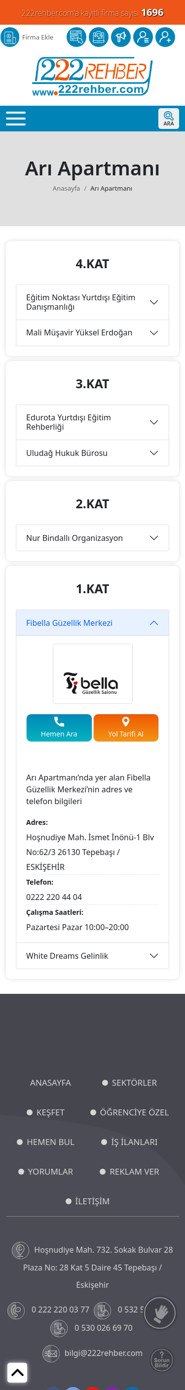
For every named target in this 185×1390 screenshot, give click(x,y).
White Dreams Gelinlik (67, 955)
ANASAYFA (50, 1082)
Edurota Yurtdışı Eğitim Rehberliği (68, 422)
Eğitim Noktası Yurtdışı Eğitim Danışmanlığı (80, 302)
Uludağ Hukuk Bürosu (67, 453)
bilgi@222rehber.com (92, 1353)
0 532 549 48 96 (136, 1310)
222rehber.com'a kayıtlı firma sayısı (93, 12)
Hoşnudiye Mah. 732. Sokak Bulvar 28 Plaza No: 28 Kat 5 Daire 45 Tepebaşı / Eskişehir (92, 1266)
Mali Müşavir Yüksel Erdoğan (79, 332)
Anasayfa (66, 188)
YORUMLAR (50, 1171)
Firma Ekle (37, 37)
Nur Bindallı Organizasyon (74, 537)
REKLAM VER (134, 1171)
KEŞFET (51, 1112)
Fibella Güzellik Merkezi (69, 622)
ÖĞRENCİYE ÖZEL (134, 1112)
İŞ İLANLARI (134, 1141)
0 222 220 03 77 (49, 1310)
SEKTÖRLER (134, 1082)
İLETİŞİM (92, 1201)
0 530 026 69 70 (92, 1328)
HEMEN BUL (50, 1141)
